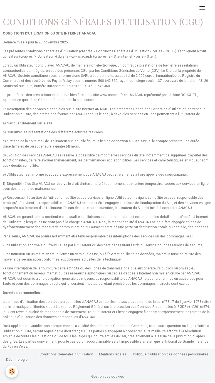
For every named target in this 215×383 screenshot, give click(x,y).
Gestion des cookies (107, 377)
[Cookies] (12, 371)
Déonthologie (17, 360)
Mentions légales (112, 354)
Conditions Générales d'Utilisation (66, 354)
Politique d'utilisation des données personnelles (171, 354)
